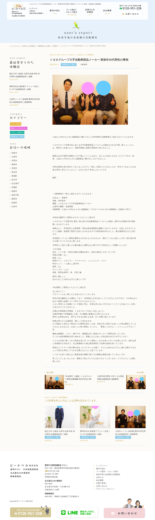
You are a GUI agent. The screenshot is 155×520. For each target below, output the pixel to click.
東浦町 (14, 176)
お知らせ (99, 477)
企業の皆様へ (101, 483)
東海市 (55, 46)
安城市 (14, 203)
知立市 (14, 180)
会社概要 (99, 480)
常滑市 (14, 168)
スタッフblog (16, 124)
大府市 (14, 157)
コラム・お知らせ (17, 132)
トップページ (15, 46)
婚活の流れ (100, 469)
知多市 (14, 153)
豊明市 (14, 199)
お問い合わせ (101, 486)
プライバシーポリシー (105, 489)
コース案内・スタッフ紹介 (107, 471)
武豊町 (14, 187)
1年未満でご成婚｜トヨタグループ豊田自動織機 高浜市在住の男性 (78, 379)
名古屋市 (15, 183)
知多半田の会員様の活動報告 (108, 474)
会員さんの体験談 (28, 46)
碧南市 (14, 191)
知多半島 (15, 195)
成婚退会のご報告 (44, 46)
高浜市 (14, 172)
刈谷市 (14, 206)
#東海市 (84, 64)
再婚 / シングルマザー (19, 128)
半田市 (14, 160)
